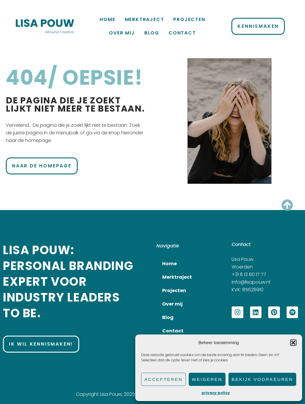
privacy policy (216, 392)
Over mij (122, 33)
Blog (151, 33)
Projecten (189, 19)
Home (107, 19)
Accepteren (163, 379)
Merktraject (144, 19)
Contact (182, 33)
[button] (293, 343)
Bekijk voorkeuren (262, 379)
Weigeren (207, 379)
